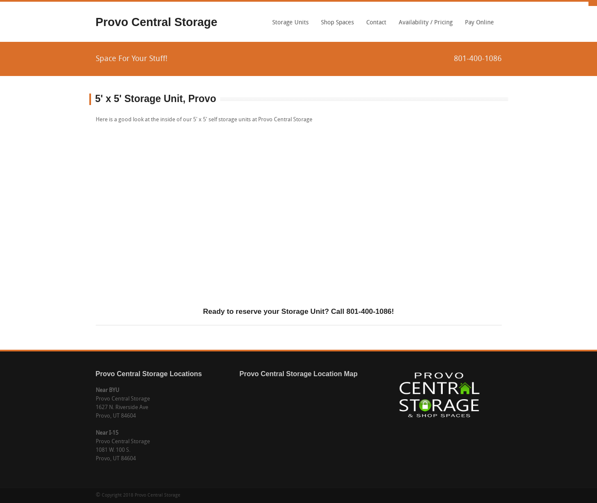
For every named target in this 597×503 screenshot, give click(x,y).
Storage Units (288, 26)
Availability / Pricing (426, 23)
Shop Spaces (337, 23)
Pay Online (479, 23)
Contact (376, 23)
